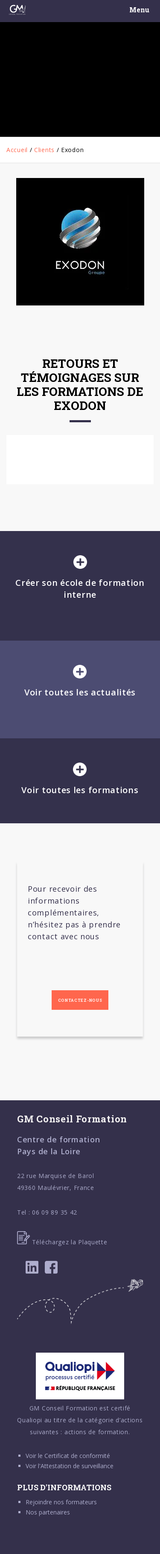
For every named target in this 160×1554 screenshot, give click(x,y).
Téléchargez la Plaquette (62, 1242)
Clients (44, 150)
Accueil (17, 150)
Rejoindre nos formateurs (61, 1502)
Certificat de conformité (77, 1456)
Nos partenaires (48, 1512)
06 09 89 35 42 (54, 1212)
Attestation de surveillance (77, 1466)
